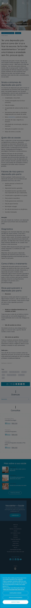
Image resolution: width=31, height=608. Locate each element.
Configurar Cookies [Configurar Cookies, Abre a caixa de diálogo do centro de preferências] (15, 593)
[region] (15, 591)
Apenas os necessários (15, 597)
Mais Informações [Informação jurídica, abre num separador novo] (19, 589)
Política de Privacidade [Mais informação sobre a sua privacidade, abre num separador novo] (9, 589)
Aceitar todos (15, 602)
